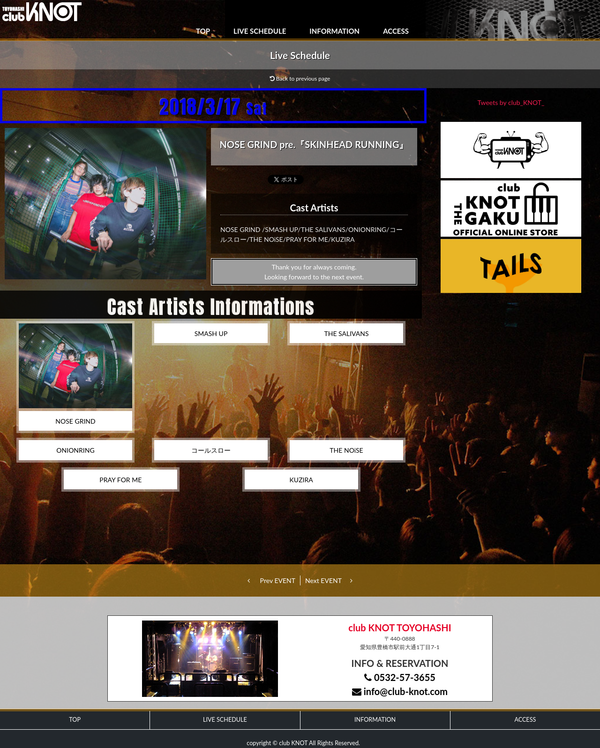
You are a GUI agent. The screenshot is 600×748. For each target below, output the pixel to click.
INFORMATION (334, 31)
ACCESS (396, 31)
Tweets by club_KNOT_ (511, 102)
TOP (203, 31)
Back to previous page (300, 78)
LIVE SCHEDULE (259, 31)
